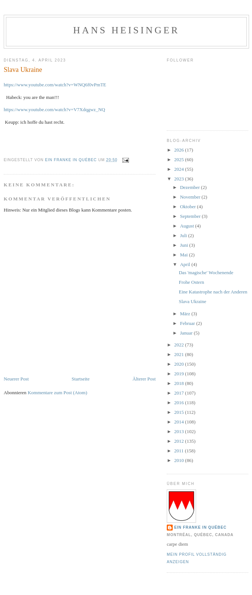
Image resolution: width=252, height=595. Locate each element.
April (186, 264)
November (191, 197)
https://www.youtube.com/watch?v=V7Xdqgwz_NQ (54, 109)
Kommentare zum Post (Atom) (57, 392)
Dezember (190, 187)
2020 (179, 364)
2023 (179, 179)
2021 (179, 354)
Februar (188, 323)
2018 (179, 383)
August (187, 226)
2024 (179, 169)
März (186, 313)
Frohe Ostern (191, 282)
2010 (179, 460)
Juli (184, 235)
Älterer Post (144, 379)
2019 (179, 373)
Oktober (188, 206)
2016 (179, 402)
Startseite (80, 379)
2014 (179, 422)
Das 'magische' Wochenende (206, 272)
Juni (184, 245)
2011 (179, 450)
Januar (187, 333)
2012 (179, 441)
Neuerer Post (16, 379)
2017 (179, 393)
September (191, 216)
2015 (179, 412)
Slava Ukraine (192, 301)
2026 (179, 150)
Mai (184, 254)
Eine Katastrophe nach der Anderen (213, 292)
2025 (179, 159)
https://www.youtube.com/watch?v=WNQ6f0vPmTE (55, 84)
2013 (179, 431)
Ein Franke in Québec (200, 527)
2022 (179, 345)
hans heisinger (126, 30)
